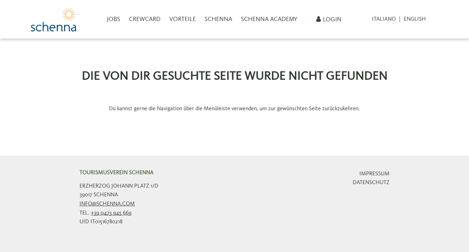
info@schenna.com (107, 204)
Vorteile (182, 19)
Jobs (113, 19)
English (415, 19)
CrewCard (144, 19)
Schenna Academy (269, 19)
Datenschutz (371, 183)
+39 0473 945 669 (111, 213)
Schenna (218, 19)
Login (332, 19)
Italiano (384, 19)
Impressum (374, 174)
